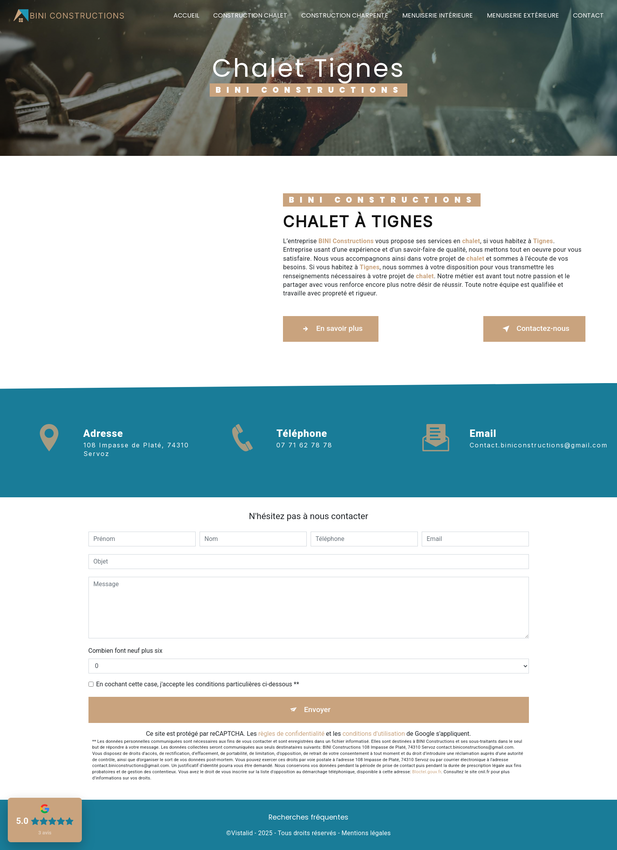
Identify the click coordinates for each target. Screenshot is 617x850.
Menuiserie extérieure (523, 15)
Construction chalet (250, 15)
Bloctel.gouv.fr (426, 771)
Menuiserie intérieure (437, 15)
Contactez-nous (534, 329)
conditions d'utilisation (374, 733)
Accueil (186, 15)
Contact (588, 15)
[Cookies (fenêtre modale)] (2, 845)
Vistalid (242, 833)
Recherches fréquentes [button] (308, 817)
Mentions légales (366, 833)
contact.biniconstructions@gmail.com (539, 434)
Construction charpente (344, 15)
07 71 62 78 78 (304, 456)
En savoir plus (330, 329)
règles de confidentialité (291, 733)
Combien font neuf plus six (125, 650)
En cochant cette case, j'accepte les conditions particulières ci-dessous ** (197, 684)
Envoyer (317, 709)
